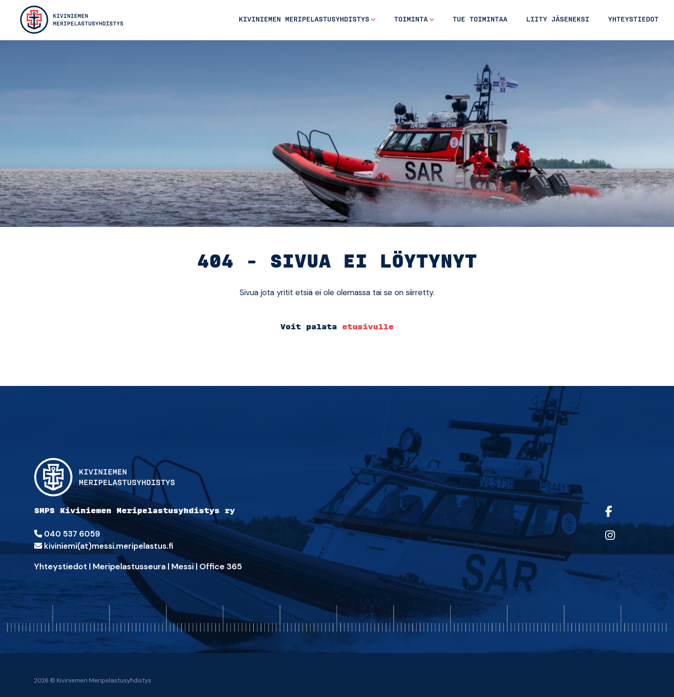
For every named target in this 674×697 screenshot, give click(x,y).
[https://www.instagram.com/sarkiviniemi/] (620, 541)
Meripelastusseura (129, 566)
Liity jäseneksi (557, 19)
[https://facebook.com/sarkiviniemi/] (620, 518)
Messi (182, 566)
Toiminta (411, 19)
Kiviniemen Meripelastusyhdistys (304, 19)
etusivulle (368, 327)
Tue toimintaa (480, 19)
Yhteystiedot (633, 19)
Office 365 (220, 566)
